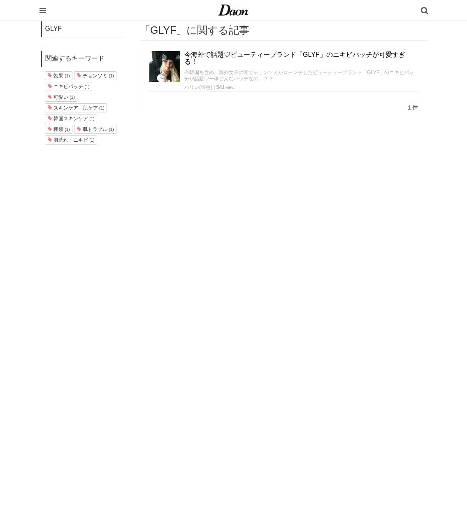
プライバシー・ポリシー (365, 394)
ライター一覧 (352, 415)
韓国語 (274, 469)
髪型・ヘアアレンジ (290, 415)
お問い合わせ (352, 404)
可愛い (61, 97)
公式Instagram (353, 437)
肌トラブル (95, 129)
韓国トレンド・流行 (290, 458)
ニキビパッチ (68, 86)
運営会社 (346, 372)
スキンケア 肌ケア (76, 108)
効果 (58, 76)
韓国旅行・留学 (284, 383)
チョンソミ (95, 76)
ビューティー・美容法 (292, 426)
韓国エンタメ (282, 372)
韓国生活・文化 (284, 479)
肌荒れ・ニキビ (71, 140)
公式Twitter (349, 447)
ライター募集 (352, 426)
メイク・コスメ (284, 404)
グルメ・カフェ (284, 437)
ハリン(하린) (198, 87)
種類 (58, 129)
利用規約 (346, 383)
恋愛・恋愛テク (284, 447)
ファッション (282, 394)
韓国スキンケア (71, 118)
